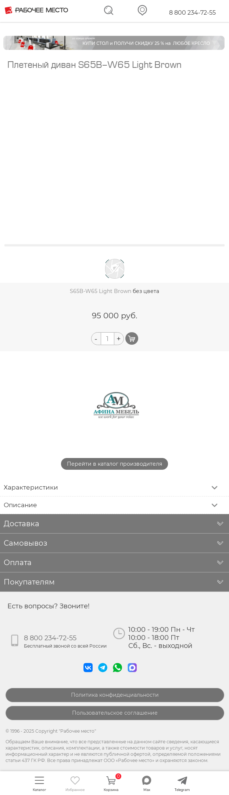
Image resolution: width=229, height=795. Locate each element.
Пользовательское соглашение (115, 713)
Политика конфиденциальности (115, 695)
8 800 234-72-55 (192, 12)
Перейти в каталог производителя (114, 464)
